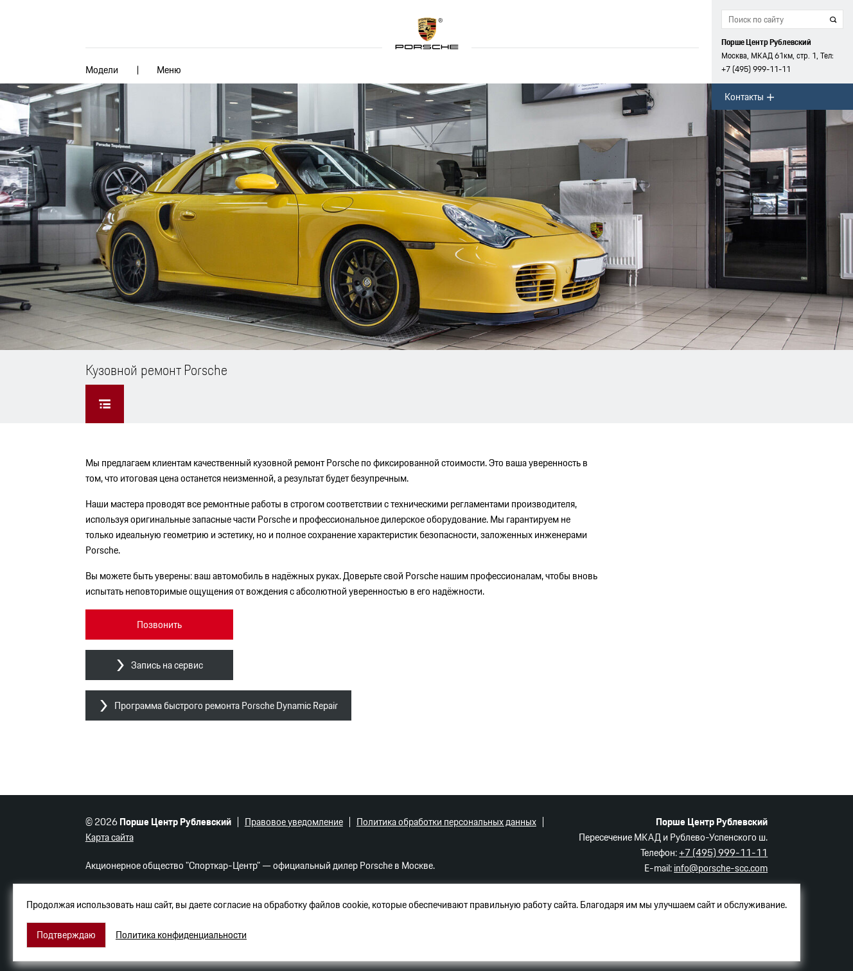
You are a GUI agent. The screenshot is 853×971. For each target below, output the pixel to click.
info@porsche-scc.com (721, 868)
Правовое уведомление (294, 822)
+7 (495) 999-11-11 (756, 69)
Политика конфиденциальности (181, 935)
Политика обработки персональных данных (446, 822)
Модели (101, 70)
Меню (169, 70)
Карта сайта (109, 837)
